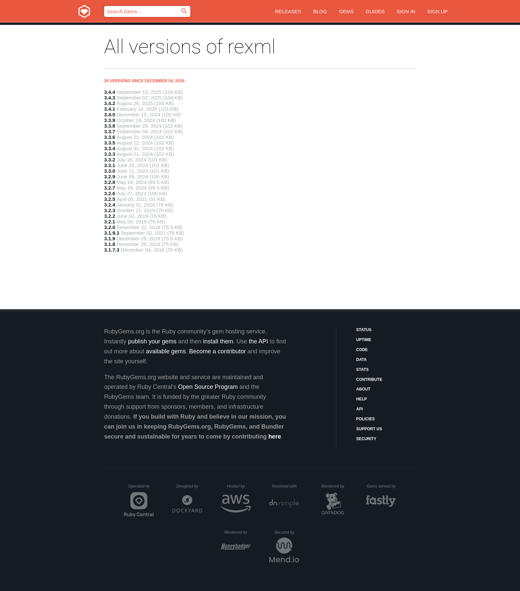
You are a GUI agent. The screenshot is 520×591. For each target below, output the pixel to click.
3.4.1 (109, 109)
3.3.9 (109, 120)
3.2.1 (109, 221)
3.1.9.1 (111, 233)
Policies (365, 419)
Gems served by (381, 486)
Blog (320, 11)
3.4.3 (109, 97)
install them (218, 341)
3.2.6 (109, 193)
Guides (375, 11)
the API (258, 341)
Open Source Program (208, 387)
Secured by (286, 532)
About (363, 389)
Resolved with (285, 486)
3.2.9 (109, 176)
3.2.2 (109, 216)
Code (362, 349)
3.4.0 (109, 114)
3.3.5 (109, 143)
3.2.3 (109, 210)
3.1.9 (109, 238)
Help (361, 399)
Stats (362, 369)
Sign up (437, 11)
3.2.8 (109, 182)
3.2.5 (109, 199)
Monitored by (334, 486)
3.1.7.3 (111, 250)
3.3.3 (109, 154)
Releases (288, 11)
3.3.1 (109, 165)
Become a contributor (217, 351)
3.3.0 (109, 171)
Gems (346, 11)
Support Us (369, 429)
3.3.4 (109, 148)
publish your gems (152, 341)
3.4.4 (109, 92)
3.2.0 (109, 227)
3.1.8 (109, 244)
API (359, 409)
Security (366, 439)
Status (363, 329)
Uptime (363, 339)
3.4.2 (109, 103)
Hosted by (239, 486)
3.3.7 (109, 131)
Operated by (141, 488)
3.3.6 (109, 137)
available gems (166, 351)
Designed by (189, 486)
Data (361, 359)
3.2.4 (109, 204)
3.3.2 (109, 159)
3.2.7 (109, 188)
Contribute (369, 379)
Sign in (406, 11)
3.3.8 (109, 126)
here (274, 436)
